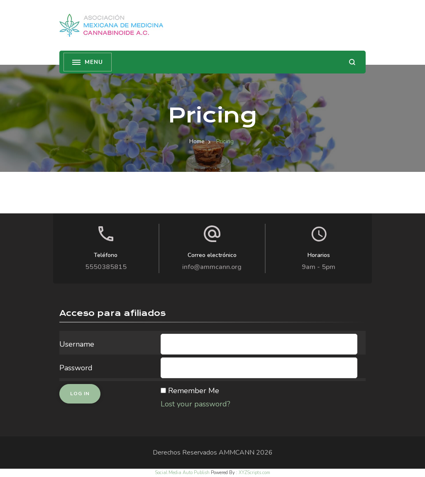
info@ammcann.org (212, 267)
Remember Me (193, 391)
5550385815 (106, 267)
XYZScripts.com (254, 473)
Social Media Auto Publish (182, 473)
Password (76, 368)
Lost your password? (195, 404)
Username (76, 344)
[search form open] (352, 62)
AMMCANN (236, 452)
